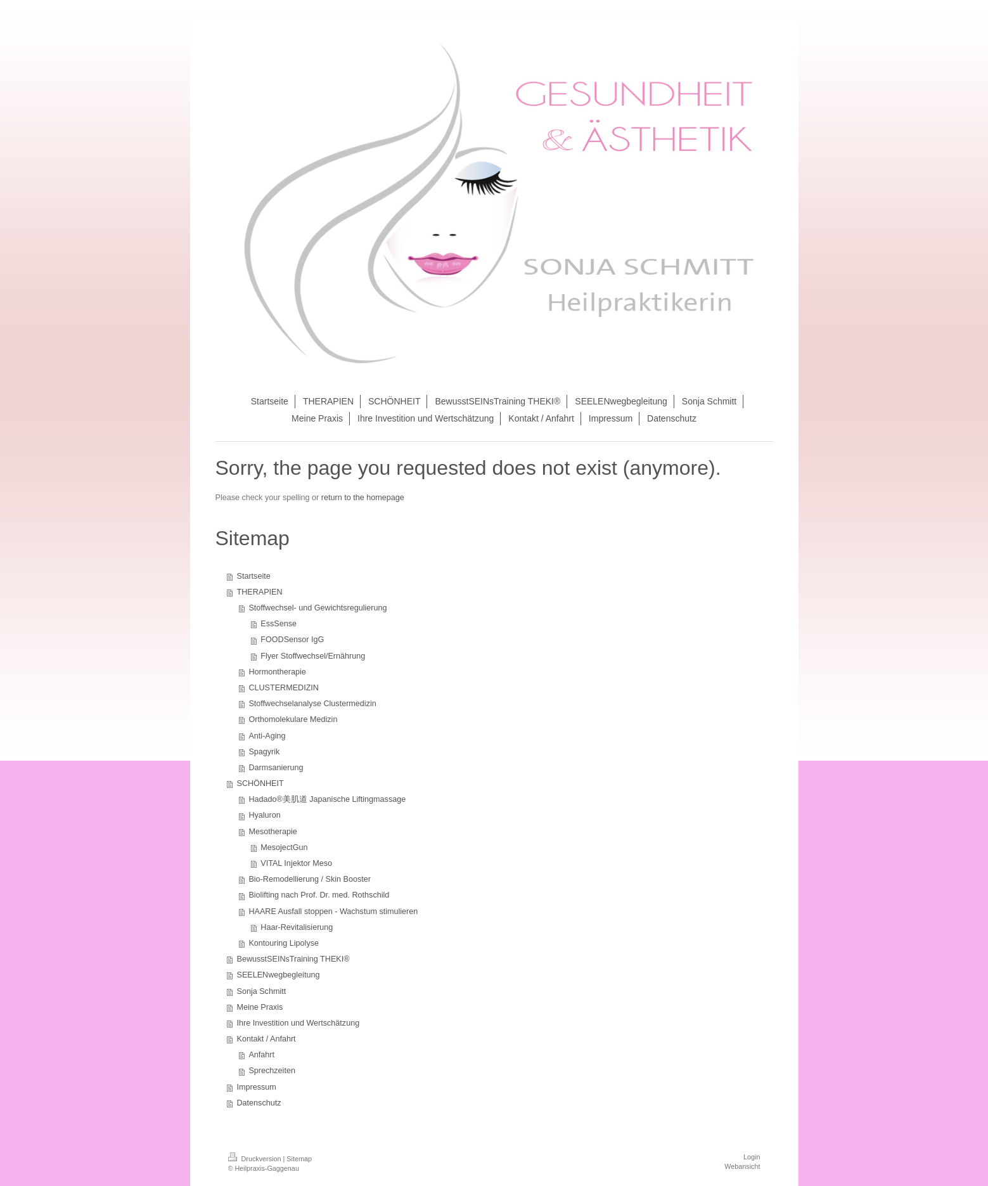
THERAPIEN (260, 592)
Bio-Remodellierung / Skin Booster (309, 879)
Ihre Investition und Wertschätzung (298, 1023)
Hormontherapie (276, 671)
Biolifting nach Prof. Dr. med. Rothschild (318, 895)
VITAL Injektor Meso (296, 863)
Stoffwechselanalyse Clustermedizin (312, 703)
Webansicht (742, 1166)
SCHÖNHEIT (260, 783)
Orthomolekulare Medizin (292, 719)
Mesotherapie (272, 831)
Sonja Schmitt (261, 991)
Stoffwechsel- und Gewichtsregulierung (317, 607)
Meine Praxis (260, 1007)
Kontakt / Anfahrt (266, 1039)
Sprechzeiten (271, 1070)
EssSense (278, 623)
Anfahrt (261, 1054)
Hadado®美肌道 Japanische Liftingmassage (327, 799)
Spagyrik (263, 751)
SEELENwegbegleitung (278, 974)
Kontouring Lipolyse (283, 943)
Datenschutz (259, 1103)
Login (751, 1157)
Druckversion (255, 1159)
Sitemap (299, 1159)
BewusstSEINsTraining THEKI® (293, 959)
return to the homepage (362, 497)
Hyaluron (264, 815)
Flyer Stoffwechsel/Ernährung (312, 656)
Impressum (256, 1087)
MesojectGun (283, 847)
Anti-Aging (266, 736)
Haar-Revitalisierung (296, 927)
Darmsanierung (275, 767)
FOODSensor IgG (292, 639)
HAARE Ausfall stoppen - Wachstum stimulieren (333, 911)
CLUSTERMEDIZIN (283, 687)
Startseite (254, 576)
